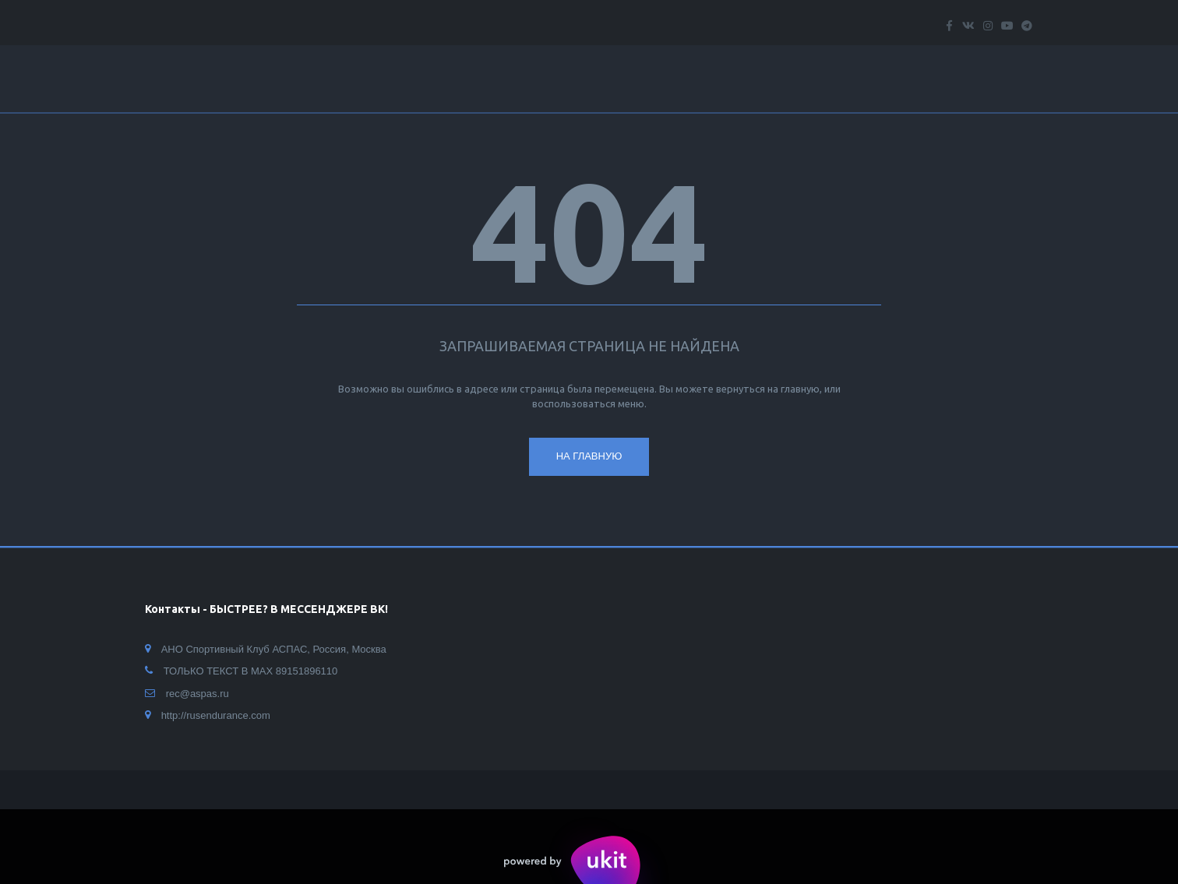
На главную (589, 456)
